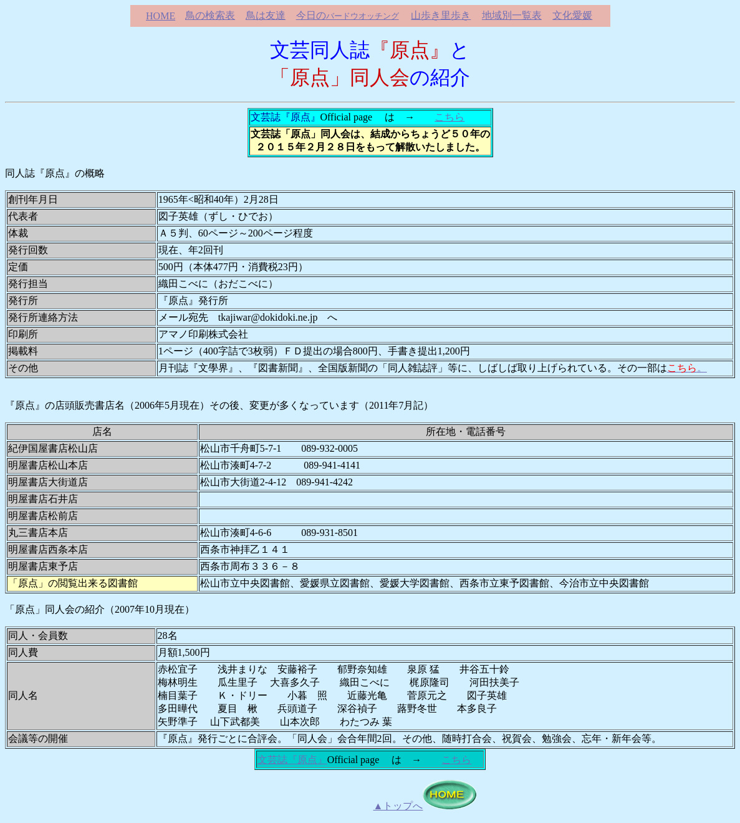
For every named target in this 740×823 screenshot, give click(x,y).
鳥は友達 (266, 15)
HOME (160, 16)
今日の (347, 15)
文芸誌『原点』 (292, 759)
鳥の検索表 (210, 15)
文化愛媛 (572, 15)
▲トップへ (398, 806)
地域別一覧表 (512, 15)
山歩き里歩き (441, 15)
